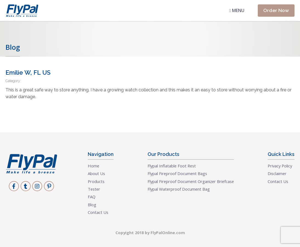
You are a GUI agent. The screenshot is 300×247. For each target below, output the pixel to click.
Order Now (276, 10)
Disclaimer (277, 173)
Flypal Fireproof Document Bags (177, 173)
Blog (92, 204)
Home (93, 165)
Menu (236, 10)
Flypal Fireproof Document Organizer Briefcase (191, 181)
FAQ (91, 196)
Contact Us (98, 212)
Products (96, 181)
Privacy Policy (280, 165)
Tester (94, 189)
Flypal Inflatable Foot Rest (172, 165)
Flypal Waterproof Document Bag (179, 189)
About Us (96, 173)
